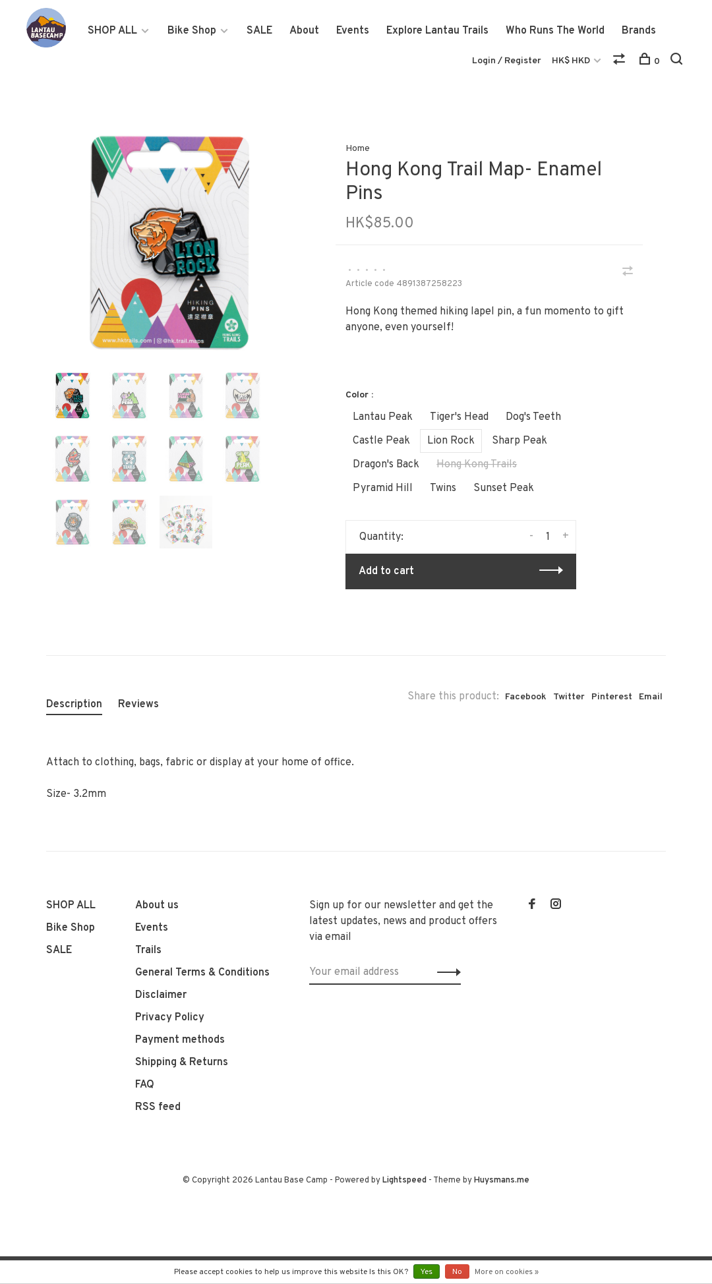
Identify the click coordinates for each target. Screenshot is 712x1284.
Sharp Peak (519, 441)
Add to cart (386, 571)
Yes (426, 1272)
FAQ (144, 1085)
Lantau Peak (383, 417)
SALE (259, 31)
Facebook (526, 697)
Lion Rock (451, 441)
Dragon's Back (386, 464)
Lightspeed (404, 1180)
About (304, 31)
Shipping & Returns (181, 1062)
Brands (639, 31)
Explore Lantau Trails (437, 31)
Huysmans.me (501, 1180)
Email (651, 697)
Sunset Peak (503, 488)
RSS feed (158, 1107)
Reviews (138, 704)
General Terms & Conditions (202, 972)
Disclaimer (161, 995)
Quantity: (381, 537)
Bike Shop (191, 31)
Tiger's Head (459, 417)
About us (157, 905)
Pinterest (611, 697)
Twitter (569, 697)
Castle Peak (381, 441)
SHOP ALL (112, 31)
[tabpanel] (169, 242)
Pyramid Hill (383, 488)
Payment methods (180, 1040)
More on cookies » (507, 1272)
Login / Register (506, 61)
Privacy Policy (169, 1017)
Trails (148, 950)
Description (74, 704)
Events (352, 31)
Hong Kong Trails (476, 464)
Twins (443, 488)
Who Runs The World (555, 31)
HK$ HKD (572, 61)
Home (357, 148)
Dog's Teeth (533, 417)
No (457, 1272)
